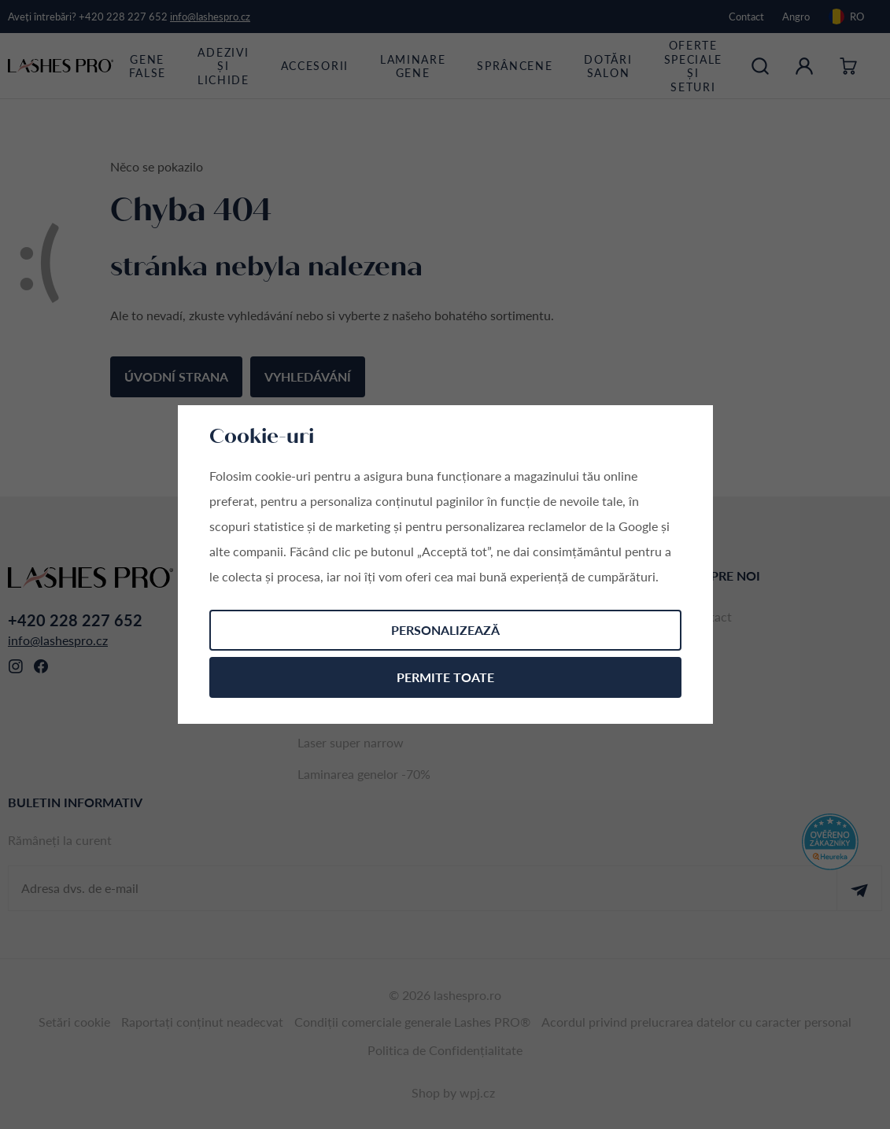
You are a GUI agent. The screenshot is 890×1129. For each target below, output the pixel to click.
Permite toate (445, 677)
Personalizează (445, 630)
